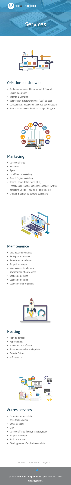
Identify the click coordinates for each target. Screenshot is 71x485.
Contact (21, 462)
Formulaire (34, 462)
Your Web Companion (27, 476)
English (46, 462)
